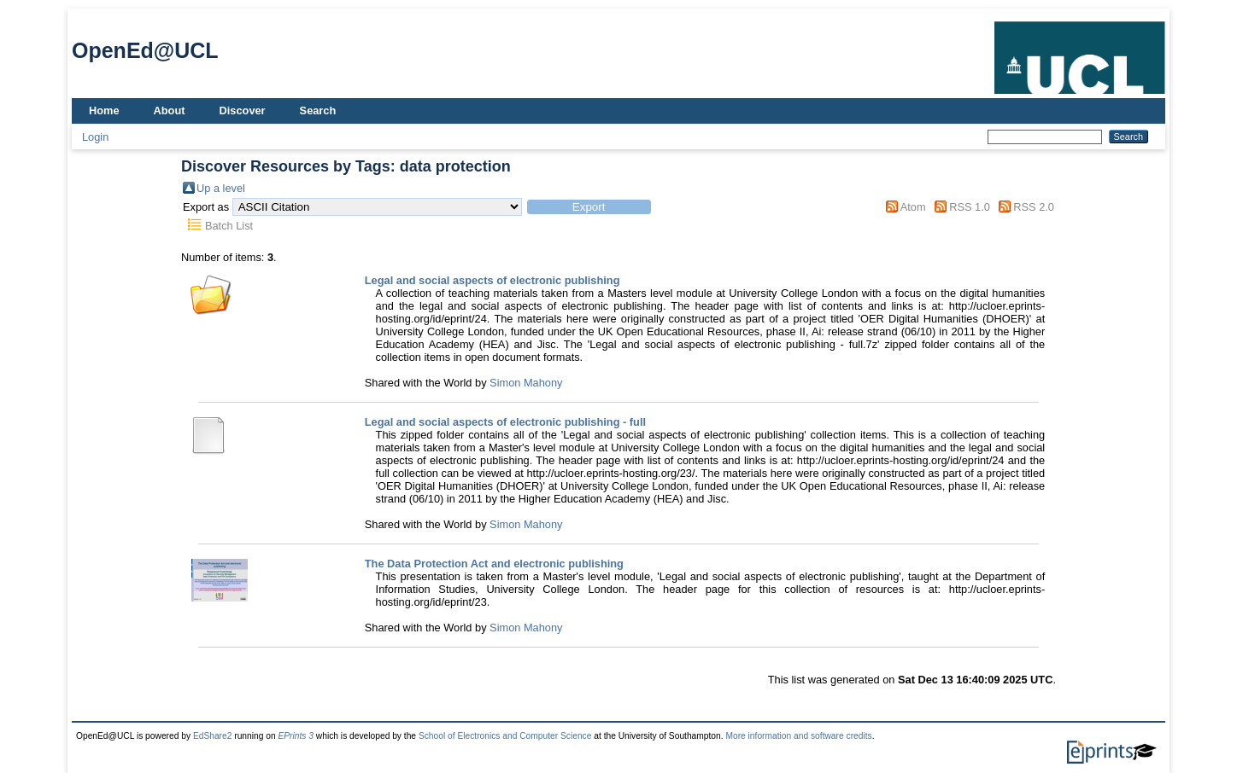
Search (318, 110)
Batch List (229, 225)
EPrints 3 (296, 736)
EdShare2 (212, 736)
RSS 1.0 (969, 207)
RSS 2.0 (1033, 207)
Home (104, 110)
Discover (243, 110)
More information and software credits (798, 736)
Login (95, 137)
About (169, 110)
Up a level (220, 188)
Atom (913, 207)
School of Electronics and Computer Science (505, 736)
